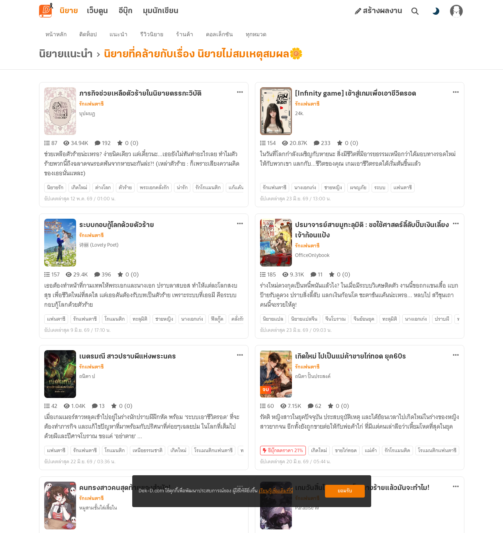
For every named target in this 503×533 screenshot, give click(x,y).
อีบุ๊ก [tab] (126, 11)
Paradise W (307, 507)
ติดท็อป (88, 34)
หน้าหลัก (56, 34)
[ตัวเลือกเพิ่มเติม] (240, 92)
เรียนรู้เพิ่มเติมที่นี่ (276, 491)
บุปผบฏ (87, 113)
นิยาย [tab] (69, 11)
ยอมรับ (345, 491)
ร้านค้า (184, 34)
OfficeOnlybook (312, 255)
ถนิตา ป (87, 376)
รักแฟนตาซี (91, 104)
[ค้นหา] (415, 11)
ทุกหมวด (256, 34)
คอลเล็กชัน (219, 34)
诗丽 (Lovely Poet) (99, 244)
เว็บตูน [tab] (97, 11)
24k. (299, 113)
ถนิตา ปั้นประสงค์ (313, 376)
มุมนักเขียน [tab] (160, 11)
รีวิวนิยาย (151, 34)
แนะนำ (118, 34)
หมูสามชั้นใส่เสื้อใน (98, 507)
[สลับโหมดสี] (436, 11)
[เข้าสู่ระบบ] (456, 11)
